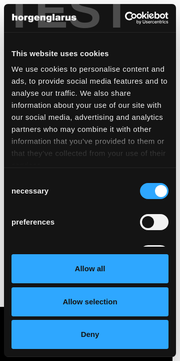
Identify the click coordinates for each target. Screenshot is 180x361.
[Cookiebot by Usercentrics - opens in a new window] (127, 18)
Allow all (90, 268)
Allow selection (89, 301)
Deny (90, 334)
